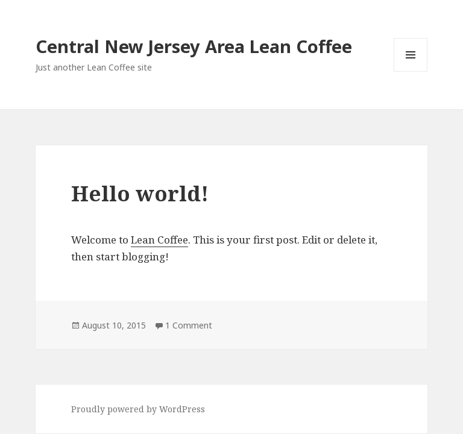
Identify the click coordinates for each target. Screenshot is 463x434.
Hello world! (140, 193)
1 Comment (188, 325)
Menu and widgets (410, 71)
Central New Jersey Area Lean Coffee (194, 46)
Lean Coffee (159, 240)
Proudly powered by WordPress (138, 409)
